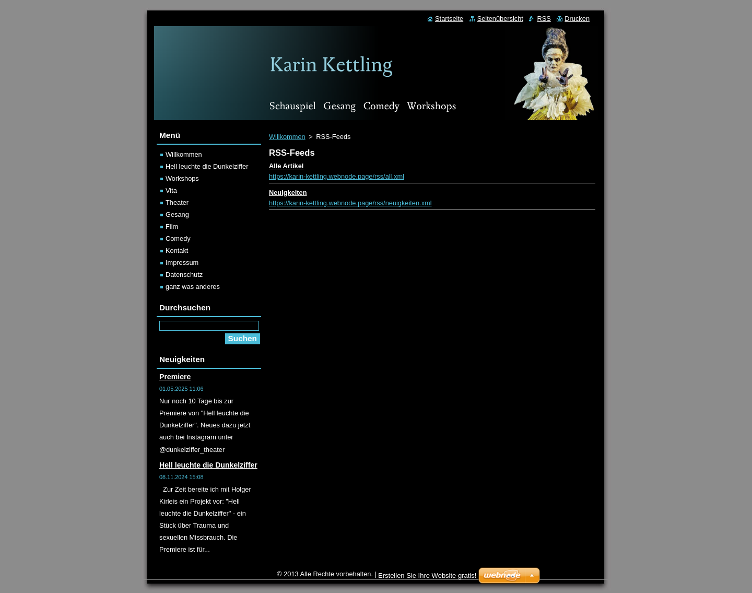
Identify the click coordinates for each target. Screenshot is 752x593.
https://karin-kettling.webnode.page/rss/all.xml (336, 176)
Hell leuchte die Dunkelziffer (207, 166)
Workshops (182, 178)
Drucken (577, 18)
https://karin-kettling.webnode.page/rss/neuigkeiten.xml (350, 203)
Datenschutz (184, 274)
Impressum (182, 262)
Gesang (177, 214)
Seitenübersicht (500, 18)
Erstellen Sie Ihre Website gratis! (427, 575)
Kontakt (177, 250)
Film (172, 226)
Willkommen (287, 137)
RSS (543, 18)
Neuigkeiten (288, 192)
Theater (177, 202)
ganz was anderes (193, 286)
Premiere (175, 377)
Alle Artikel (286, 166)
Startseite (449, 18)
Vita (171, 190)
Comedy (178, 238)
